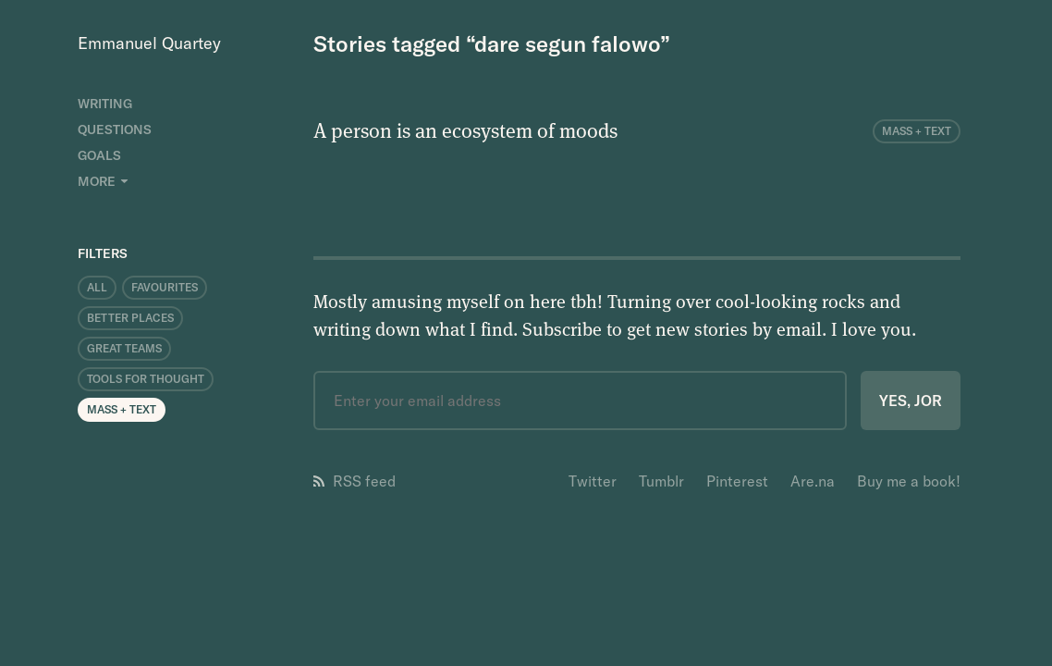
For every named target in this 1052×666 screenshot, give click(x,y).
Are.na (812, 481)
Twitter (593, 481)
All (97, 287)
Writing (105, 103)
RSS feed (354, 481)
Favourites (164, 287)
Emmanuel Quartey (149, 43)
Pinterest (737, 481)
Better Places (130, 318)
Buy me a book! (908, 481)
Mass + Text (121, 409)
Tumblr (661, 481)
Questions (115, 129)
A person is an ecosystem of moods (465, 129)
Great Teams (124, 348)
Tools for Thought (145, 379)
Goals (99, 155)
